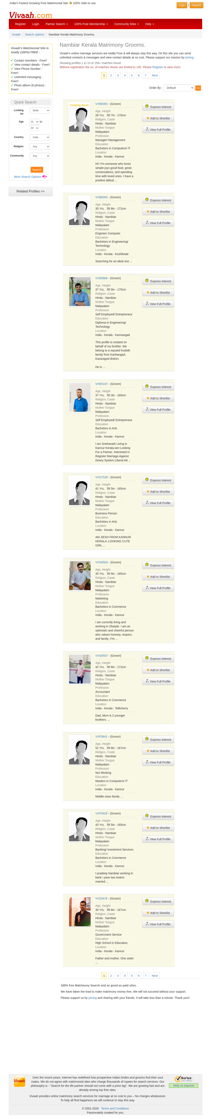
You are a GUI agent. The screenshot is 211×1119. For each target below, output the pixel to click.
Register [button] (196, 5)
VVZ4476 (101, 898)
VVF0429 (101, 813)
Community (17, 155)
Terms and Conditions (115, 1108)
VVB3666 (101, 278)
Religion (18, 146)
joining (189, 57)
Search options (34, 34)
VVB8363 (101, 104)
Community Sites (126, 24)
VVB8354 (101, 197)
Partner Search (57, 24)
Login (35, 24)
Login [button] (182, 5)
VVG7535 (101, 477)
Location (100, 152)
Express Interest (158, 106)
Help (149, 24)
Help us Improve (183, 1085)
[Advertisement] (105, 1045)
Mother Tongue (105, 127)
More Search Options (27, 176)
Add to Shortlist (158, 118)
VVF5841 (101, 736)
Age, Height (102, 111)
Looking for (19, 112)
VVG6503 (101, 562)
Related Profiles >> (30, 191)
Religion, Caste (105, 119)
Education (101, 144)
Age (21, 121)
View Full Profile (158, 129)
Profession (102, 136)
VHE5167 (101, 384)
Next (155, 75)
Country (18, 137)
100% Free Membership (91, 24)
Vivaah (16, 34)
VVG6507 (101, 655)
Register (20, 24)
